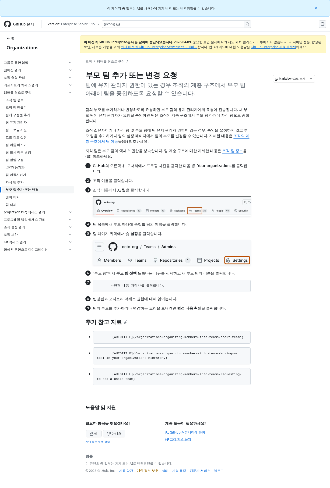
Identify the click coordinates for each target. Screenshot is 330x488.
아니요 (114, 433)
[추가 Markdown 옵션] (311, 78)
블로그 (219, 470)
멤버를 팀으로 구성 (111, 61)
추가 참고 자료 (106, 322)
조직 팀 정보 (232, 150)
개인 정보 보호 (147, 470)
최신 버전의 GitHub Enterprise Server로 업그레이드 (159, 47)
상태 (165, 470)
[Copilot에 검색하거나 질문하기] (176, 24)
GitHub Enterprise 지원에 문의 (273, 47)
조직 (88, 61)
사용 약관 (126, 470)
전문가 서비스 (200, 470)
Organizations (23, 47)
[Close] (316, 7)
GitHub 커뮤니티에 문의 (185, 432)
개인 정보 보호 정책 (97, 442)
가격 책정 (179, 470)
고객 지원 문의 (178, 439)
